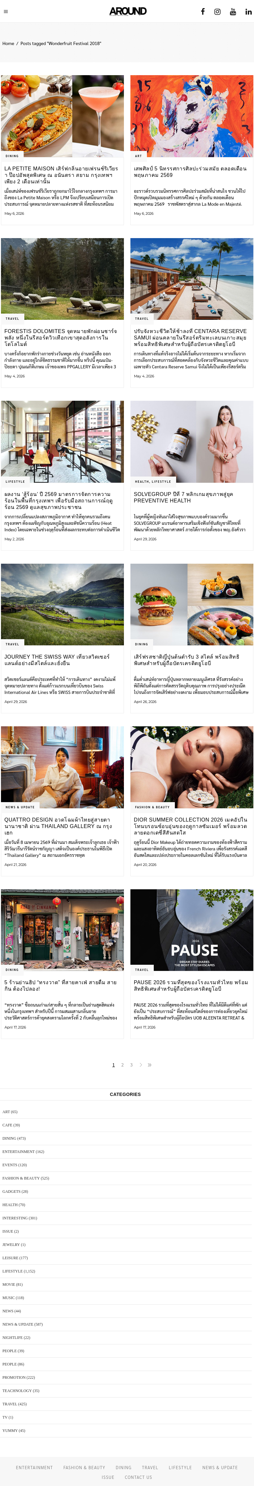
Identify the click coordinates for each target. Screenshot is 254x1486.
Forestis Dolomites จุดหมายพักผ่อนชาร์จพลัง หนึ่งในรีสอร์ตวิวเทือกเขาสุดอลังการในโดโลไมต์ (61, 337)
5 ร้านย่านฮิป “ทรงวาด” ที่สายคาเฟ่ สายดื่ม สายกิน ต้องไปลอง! (61, 986)
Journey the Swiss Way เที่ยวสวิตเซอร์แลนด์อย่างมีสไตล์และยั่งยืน (57, 660)
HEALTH (142, 481)
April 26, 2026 (145, 701)
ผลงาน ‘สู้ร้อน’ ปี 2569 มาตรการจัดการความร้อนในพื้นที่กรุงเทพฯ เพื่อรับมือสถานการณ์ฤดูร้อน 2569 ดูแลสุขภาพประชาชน (59, 500)
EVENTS (10, 1165)
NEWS (8, 1311)
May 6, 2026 (14, 213)
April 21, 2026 (15, 864)
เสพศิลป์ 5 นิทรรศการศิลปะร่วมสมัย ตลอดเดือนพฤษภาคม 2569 (190, 172)
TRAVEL (12, 318)
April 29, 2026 (145, 539)
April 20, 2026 (145, 864)
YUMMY (10, 1430)
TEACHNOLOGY (17, 1390)
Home (8, 43)
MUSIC (9, 1298)
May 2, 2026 (14, 539)
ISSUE (8, 1231)
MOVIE (9, 1284)
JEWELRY (11, 1244)
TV (5, 1417)
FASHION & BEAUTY (152, 807)
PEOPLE (10, 1351)
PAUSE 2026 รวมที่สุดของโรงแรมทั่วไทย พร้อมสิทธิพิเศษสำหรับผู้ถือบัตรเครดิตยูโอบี (191, 986)
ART (138, 156)
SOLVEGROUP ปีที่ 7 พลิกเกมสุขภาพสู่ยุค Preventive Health (184, 497)
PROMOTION (14, 1377)
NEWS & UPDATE (20, 807)
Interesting (15, 1218)
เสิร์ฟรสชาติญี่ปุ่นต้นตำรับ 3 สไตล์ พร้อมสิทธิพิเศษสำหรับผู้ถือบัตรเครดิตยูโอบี (187, 660)
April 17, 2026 (15, 1027)
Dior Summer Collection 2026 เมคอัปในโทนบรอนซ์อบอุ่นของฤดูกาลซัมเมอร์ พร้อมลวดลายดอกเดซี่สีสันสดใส (191, 826)
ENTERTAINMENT (19, 1151)
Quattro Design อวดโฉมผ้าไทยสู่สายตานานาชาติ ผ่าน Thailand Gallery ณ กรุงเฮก (58, 826)
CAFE (8, 1125)
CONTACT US (138, 1477)
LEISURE (10, 1258)
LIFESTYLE (15, 481)
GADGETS (12, 1191)
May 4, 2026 (15, 376)
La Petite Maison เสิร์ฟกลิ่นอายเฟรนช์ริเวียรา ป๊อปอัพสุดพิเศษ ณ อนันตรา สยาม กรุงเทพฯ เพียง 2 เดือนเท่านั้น (61, 175)
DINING (12, 156)
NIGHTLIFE (13, 1337)
